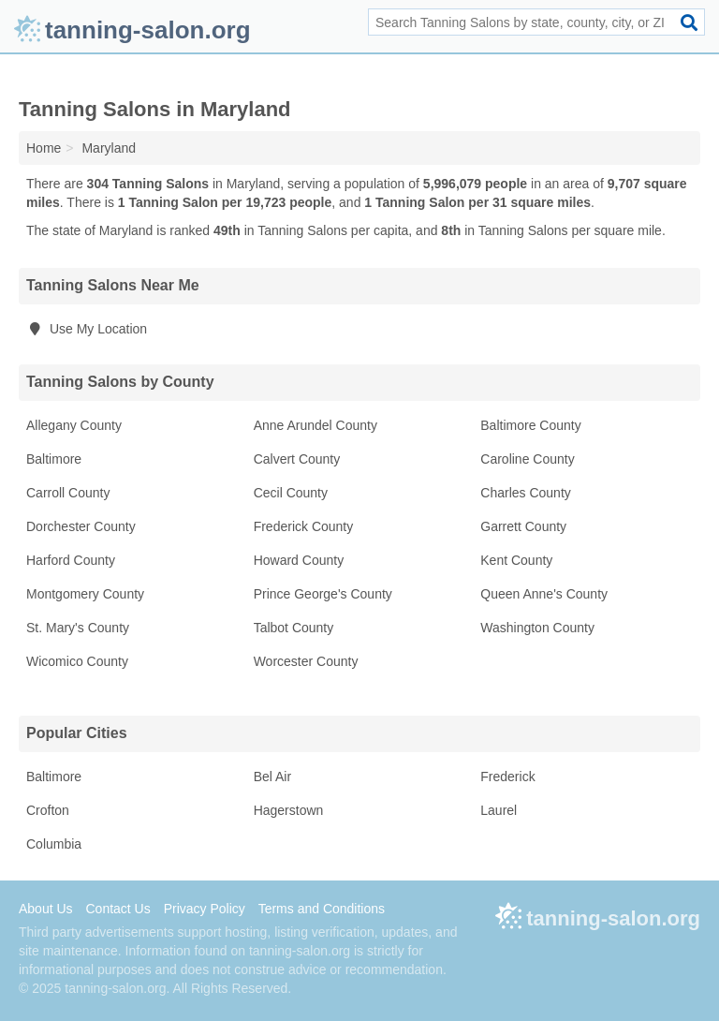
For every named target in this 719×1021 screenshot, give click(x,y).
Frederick (507, 776)
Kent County (516, 560)
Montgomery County (85, 593)
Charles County (525, 492)
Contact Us (117, 908)
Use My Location (86, 328)
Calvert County (297, 458)
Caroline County (527, 458)
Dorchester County (81, 526)
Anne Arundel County (315, 425)
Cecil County (291, 492)
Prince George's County (323, 593)
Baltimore (53, 458)
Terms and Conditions (321, 908)
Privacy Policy (204, 908)
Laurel (498, 810)
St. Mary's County (77, 627)
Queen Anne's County (544, 593)
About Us (46, 908)
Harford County (70, 560)
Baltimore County (530, 425)
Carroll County (68, 492)
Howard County (299, 560)
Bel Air (272, 776)
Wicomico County (77, 661)
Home (43, 148)
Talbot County (294, 627)
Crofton (47, 810)
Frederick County (304, 526)
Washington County (537, 627)
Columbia (53, 843)
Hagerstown (289, 810)
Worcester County (306, 661)
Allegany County (74, 425)
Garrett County (523, 526)
